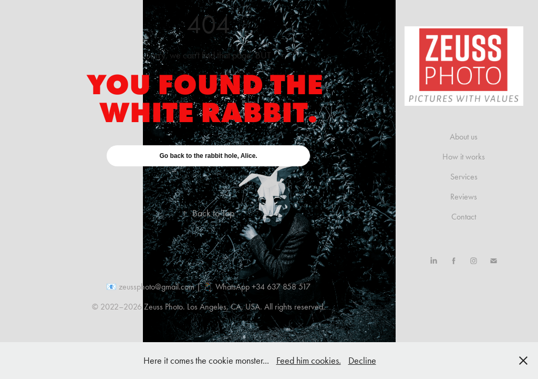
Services (464, 177)
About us (464, 137)
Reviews (463, 197)
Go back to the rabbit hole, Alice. (208, 155)
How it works (463, 157)
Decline (362, 360)
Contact (463, 217)
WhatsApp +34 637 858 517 (263, 287)
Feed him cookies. (308, 360)
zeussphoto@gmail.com (156, 287)
